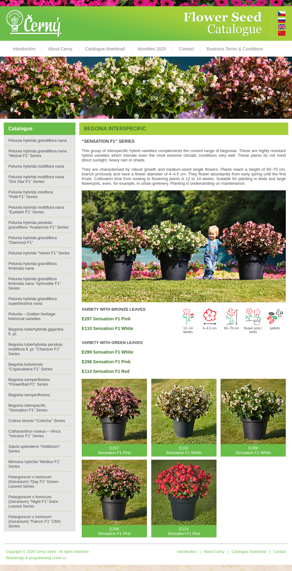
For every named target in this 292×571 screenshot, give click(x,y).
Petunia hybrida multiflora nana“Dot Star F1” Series (36, 179)
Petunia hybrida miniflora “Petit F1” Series (30, 194)
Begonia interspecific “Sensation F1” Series (28, 407)
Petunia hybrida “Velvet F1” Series (39, 253)
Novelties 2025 (151, 48)
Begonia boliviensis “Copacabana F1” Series (30, 366)
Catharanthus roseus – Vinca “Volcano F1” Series (34, 433)
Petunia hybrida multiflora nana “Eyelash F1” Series (36, 209)
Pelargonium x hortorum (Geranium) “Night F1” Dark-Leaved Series (33, 501)
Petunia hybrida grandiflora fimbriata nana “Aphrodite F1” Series (34, 283)
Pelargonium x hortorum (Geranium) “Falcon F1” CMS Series (34, 521)
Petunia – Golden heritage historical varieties (31, 316)
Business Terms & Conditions (235, 48)
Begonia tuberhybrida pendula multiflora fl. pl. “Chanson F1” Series (35, 349)
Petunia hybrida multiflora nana (36, 166)
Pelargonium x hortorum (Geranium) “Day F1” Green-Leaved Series (33, 482)
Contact (186, 48)
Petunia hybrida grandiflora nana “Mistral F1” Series (37, 153)
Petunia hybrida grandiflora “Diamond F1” (32, 240)
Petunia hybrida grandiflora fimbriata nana (32, 266)
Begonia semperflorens (29, 394)
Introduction (24, 48)
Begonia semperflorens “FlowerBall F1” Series (29, 382)
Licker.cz (59, 558)
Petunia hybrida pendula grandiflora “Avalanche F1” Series (38, 225)
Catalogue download (105, 48)
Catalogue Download (248, 552)
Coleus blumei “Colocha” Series (36, 420)
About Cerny (60, 48)
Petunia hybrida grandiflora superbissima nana (32, 301)
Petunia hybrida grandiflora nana (37, 140)
